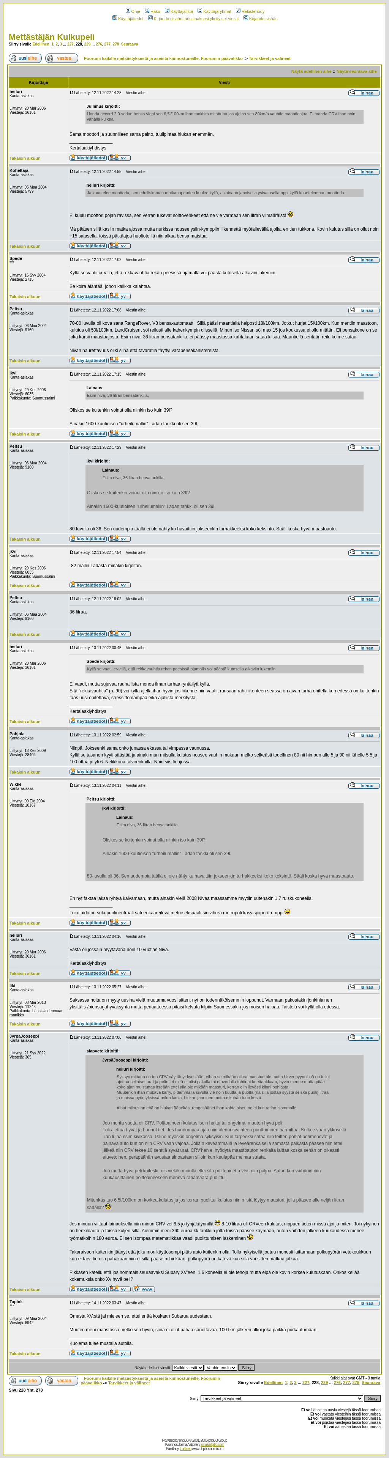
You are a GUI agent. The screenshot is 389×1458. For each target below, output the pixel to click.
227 (70, 44)
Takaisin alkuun (25, 158)
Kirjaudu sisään (261, 18)
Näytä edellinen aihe (311, 71)
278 (116, 44)
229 (87, 44)
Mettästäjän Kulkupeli (52, 37)
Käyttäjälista (179, 11)
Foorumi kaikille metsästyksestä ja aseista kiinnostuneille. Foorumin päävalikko (163, 58)
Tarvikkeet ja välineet (270, 58)
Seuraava (129, 44)
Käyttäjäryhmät (214, 11)
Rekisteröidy (250, 11)
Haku (152, 11)
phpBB (183, 1440)
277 (107, 44)
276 (99, 44)
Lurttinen (185, 1449)
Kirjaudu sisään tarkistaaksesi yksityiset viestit (193, 18)
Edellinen (40, 44)
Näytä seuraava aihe (357, 71)
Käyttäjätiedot (128, 18)
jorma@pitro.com (212, 1444)
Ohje (133, 11)
